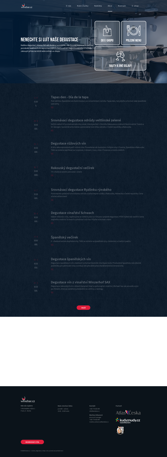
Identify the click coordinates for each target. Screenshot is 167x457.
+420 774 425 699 (94, 409)
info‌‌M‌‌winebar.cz (94, 411)
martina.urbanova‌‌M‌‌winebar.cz (99, 422)
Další (83, 308)
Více (52, 107)
